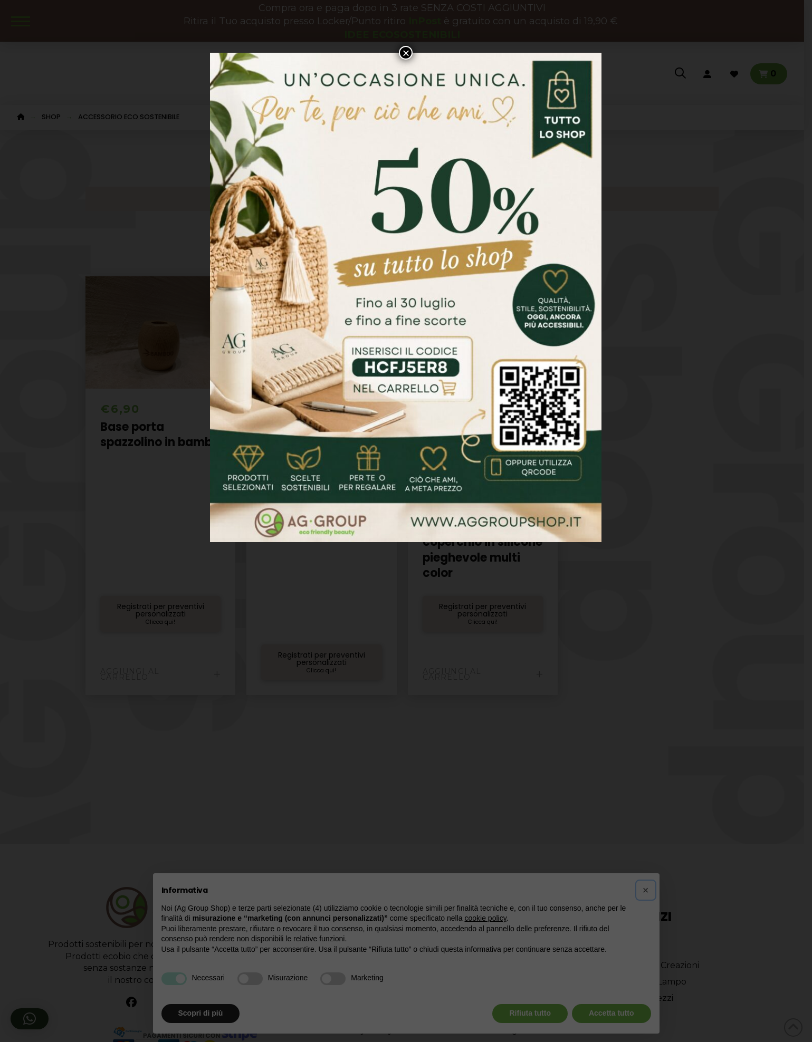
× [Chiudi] (405, 53)
